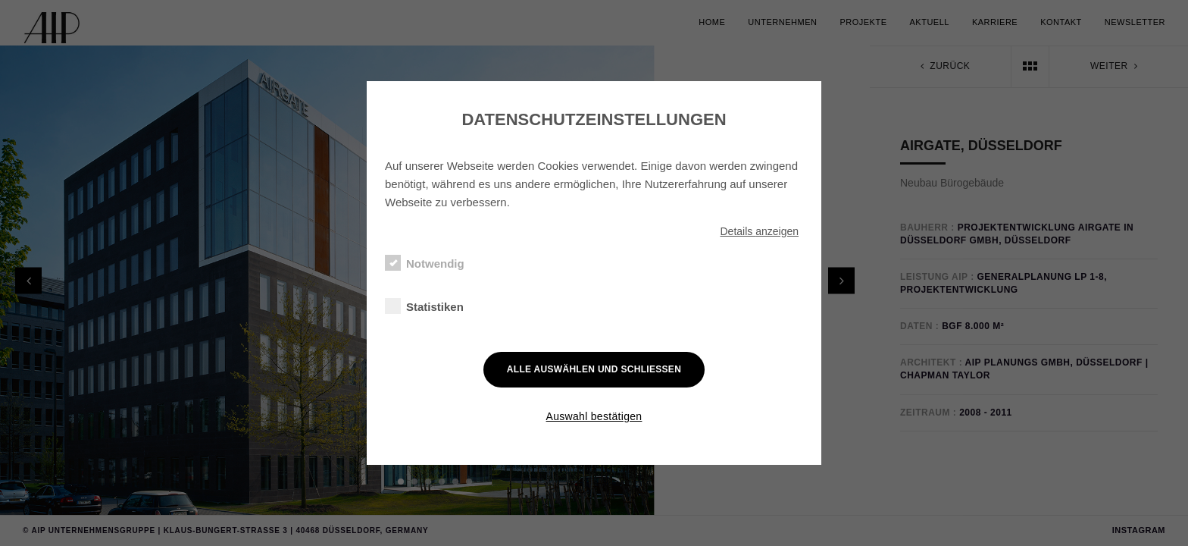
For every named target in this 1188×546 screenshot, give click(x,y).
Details (759, 231)
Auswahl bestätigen (594, 416)
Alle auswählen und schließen (594, 369)
